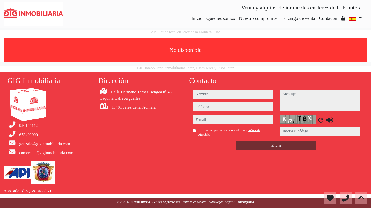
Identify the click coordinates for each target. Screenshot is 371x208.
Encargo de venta (299, 18)
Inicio (197, 18)
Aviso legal (216, 202)
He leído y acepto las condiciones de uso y (229, 132)
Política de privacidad (166, 202)
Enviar (276, 145)
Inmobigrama (245, 202)
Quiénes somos (220, 18)
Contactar (328, 18)
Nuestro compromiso (258, 18)
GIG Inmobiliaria (139, 202)
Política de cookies (194, 202)
